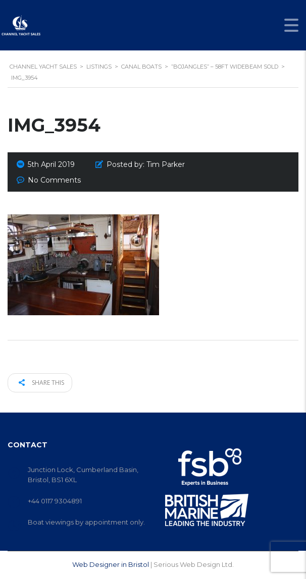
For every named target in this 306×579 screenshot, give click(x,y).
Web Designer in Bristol (110, 564)
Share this (41, 382)
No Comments (54, 180)
